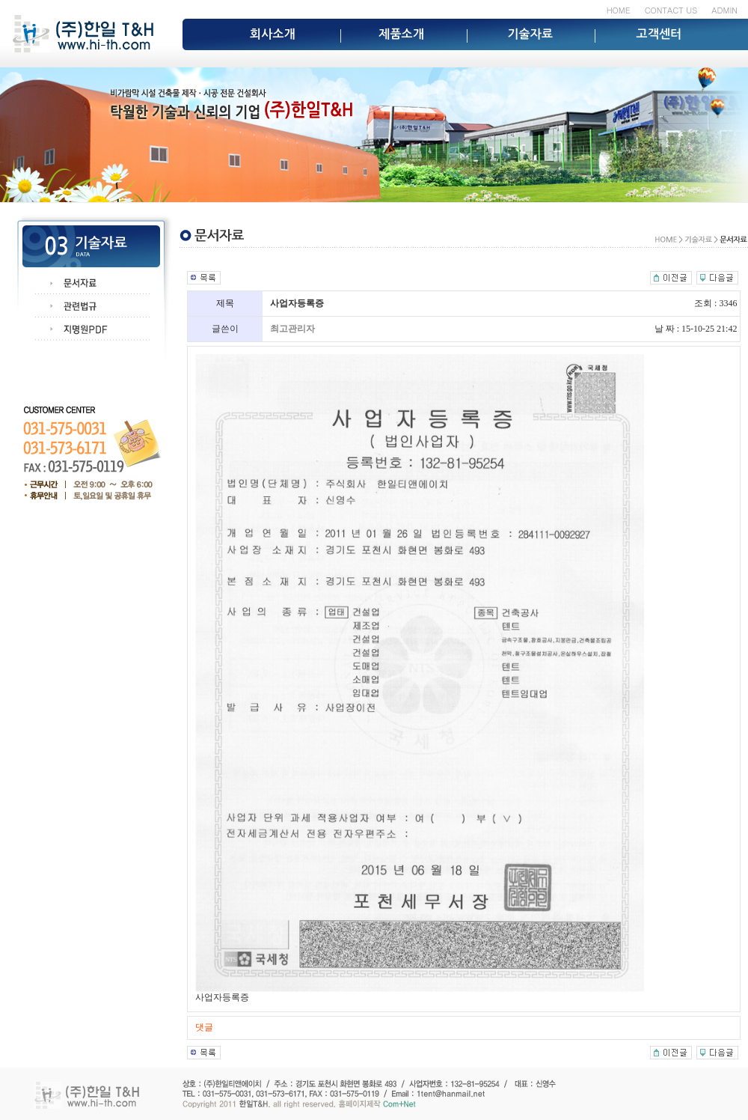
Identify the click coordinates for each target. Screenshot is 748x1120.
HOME (619, 10)
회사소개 (272, 34)
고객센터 (659, 34)
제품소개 (401, 34)
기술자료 (530, 34)
